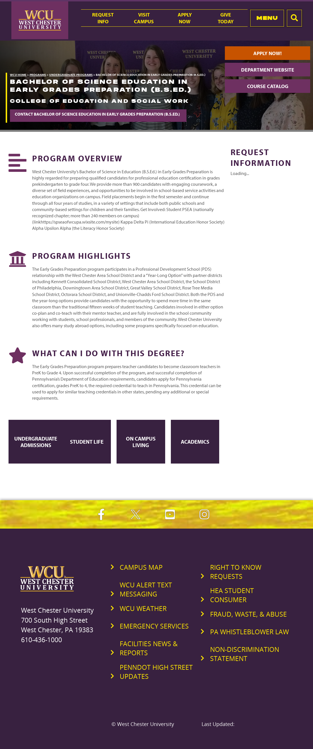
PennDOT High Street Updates (156, 672)
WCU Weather (143, 608)
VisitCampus (144, 18)
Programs (38, 75)
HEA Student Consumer (232, 595)
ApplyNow (185, 18)
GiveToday (226, 18)
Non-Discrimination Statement (244, 654)
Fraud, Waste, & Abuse (248, 614)
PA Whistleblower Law (249, 631)
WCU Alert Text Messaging (146, 589)
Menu (267, 18)
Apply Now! (267, 53)
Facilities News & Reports (149, 648)
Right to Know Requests (235, 572)
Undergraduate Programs (71, 75)
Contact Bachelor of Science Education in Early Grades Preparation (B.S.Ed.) (98, 114)
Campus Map (141, 567)
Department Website (267, 69)
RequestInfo (103, 18)
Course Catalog (267, 86)
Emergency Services (154, 626)
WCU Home (18, 75)
